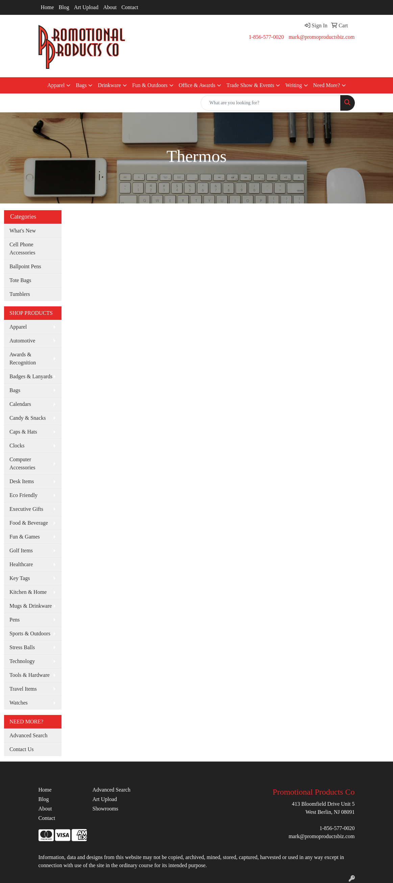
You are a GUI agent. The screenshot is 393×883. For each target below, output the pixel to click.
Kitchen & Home (28, 592)
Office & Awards (197, 85)
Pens (14, 620)
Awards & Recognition (22, 358)
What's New (22, 230)
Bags (81, 85)
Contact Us (21, 749)
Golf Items (21, 550)
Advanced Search (28, 735)
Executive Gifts (26, 509)
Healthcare (21, 564)
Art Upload (86, 7)
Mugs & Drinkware (30, 606)
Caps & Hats (23, 432)
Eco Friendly (23, 495)
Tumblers (19, 294)
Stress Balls (22, 647)
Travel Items (23, 689)
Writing (293, 85)
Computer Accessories (22, 463)
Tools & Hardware (29, 675)
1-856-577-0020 (266, 37)
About (110, 7)
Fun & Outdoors (150, 85)
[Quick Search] (271, 103)
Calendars (20, 404)
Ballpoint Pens (25, 266)
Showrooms (105, 808)
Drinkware (109, 85)
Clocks (16, 445)
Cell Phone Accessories (22, 248)
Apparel (56, 85)
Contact (129, 7)
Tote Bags (20, 280)
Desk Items (21, 481)
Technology (22, 661)
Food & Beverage (28, 523)
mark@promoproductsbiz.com (322, 37)
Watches (18, 703)
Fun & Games (24, 537)
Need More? (326, 85)
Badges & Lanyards (30, 376)
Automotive (22, 340)
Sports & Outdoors (29, 633)
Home (47, 7)
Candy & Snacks (27, 418)
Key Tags (19, 578)
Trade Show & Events (250, 85)
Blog (64, 7)
